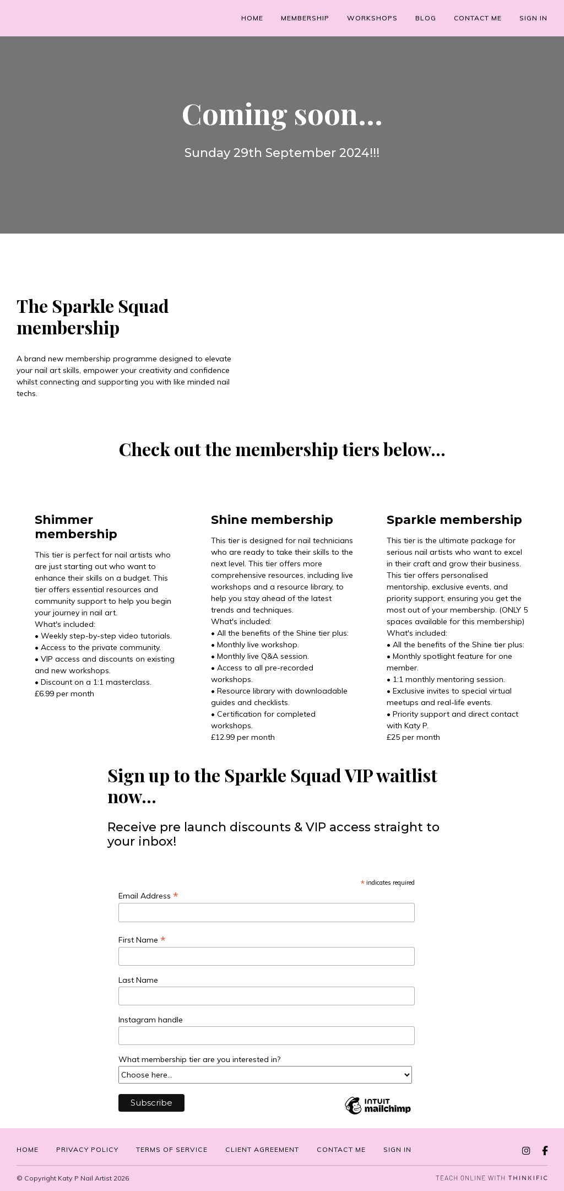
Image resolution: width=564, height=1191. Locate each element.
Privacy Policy (87, 1149)
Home (252, 18)
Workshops (372, 18)
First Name (142, 939)
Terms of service (172, 1149)
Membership (305, 18)
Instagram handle (151, 1020)
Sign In (533, 18)
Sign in (397, 1149)
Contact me (478, 18)
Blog (425, 18)
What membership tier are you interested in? (200, 1059)
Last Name (139, 980)
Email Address (148, 895)
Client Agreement (262, 1149)
